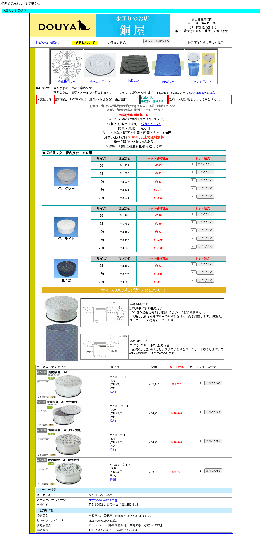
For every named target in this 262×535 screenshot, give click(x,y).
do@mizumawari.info (202, 92)
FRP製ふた (168, 81)
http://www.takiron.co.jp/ (103, 499)
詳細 (113, 392)
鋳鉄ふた (134, 80)
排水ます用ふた (201, 81)
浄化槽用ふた (67, 81)
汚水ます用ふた (100, 81)
